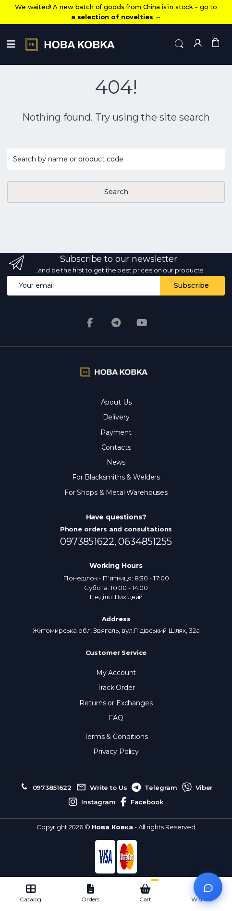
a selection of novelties (116, 17)
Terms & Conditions (115, 736)
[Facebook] (90, 323)
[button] (179, 43)
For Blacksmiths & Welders (116, 477)
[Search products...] (116, 159)
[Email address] (83, 285)
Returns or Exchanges (115, 703)
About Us (116, 402)
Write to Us (101, 787)
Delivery (116, 417)
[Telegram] (116, 323)
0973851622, (89, 541)
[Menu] (11, 44)
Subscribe (191, 285)
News (116, 462)
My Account (116, 672)
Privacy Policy (116, 751)
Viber (197, 787)
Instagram (92, 802)
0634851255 (145, 541)
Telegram (154, 787)
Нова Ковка (113, 827)
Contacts (116, 447)
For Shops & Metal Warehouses (116, 492)
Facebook (142, 802)
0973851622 (45, 787)
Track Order (115, 687)
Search (116, 191)
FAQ (116, 718)
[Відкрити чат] (208, 887)
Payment (116, 432)
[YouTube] (142, 323)
